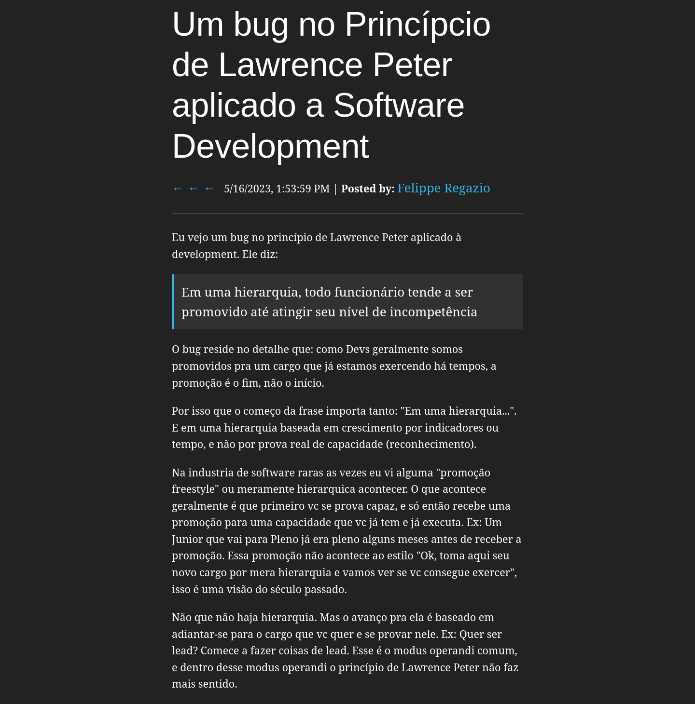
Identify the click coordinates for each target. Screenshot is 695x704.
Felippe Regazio (443, 187)
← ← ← (194, 187)
